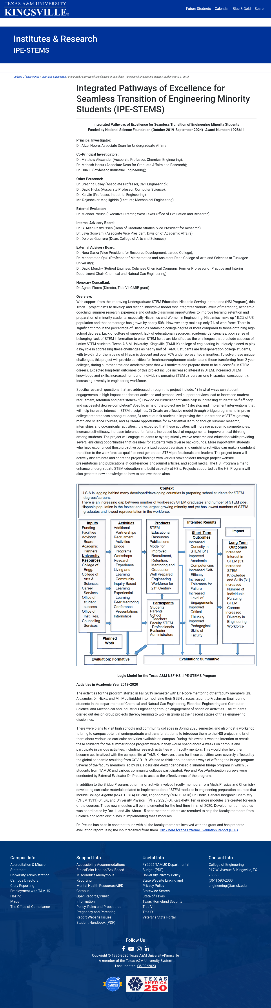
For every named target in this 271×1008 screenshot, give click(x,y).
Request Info (239, 68)
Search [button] (260, 9)
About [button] (26, 22)
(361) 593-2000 (221, 880)
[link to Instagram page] (140, 949)
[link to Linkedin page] (147, 949)
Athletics (216, 22)
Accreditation (201, 68)
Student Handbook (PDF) (95, 922)
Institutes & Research (113, 68)
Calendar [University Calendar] (222, 9)
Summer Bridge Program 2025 (37, 96)
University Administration (29, 875)
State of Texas (154, 896)
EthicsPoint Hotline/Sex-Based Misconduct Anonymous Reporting (100, 875)
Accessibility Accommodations (100, 865)
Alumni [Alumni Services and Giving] (188, 22)
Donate (244, 22)
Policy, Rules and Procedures (98, 907)
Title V (148, 907)
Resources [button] (157, 22)
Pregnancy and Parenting (96, 912)
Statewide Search (156, 891)
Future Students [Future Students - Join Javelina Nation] (198, 9)
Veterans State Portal (159, 917)
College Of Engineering (27, 76)
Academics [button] (92, 22)
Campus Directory (24, 880)
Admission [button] (56, 22)
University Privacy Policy (161, 875)
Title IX (148, 912)
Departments (69, 68)
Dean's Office (32, 68)
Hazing (15, 896)
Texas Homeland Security (162, 901)
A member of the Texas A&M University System (135, 961)
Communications (160, 68)
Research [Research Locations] (125, 22)
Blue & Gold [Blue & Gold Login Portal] (242, 9)
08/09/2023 (146, 966)
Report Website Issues (93, 917)
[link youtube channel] (131, 949)
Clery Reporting (22, 886)
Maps (14, 901)
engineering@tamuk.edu (228, 886)
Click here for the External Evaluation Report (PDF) (199, 830)
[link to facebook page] (124, 949)
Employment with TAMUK (30, 891)
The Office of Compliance (30, 907)
